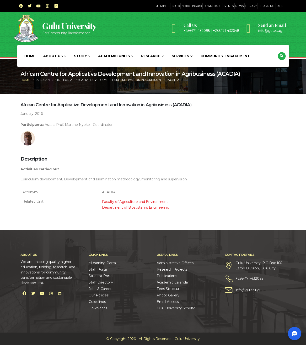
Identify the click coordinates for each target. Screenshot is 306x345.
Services (180, 56)
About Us (53, 56)
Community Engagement (225, 56)
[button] (282, 56)
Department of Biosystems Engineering (135, 207)
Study (80, 56)
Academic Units (114, 56)
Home (29, 56)
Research (151, 56)
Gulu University (69, 25)
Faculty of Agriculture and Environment (135, 202)
